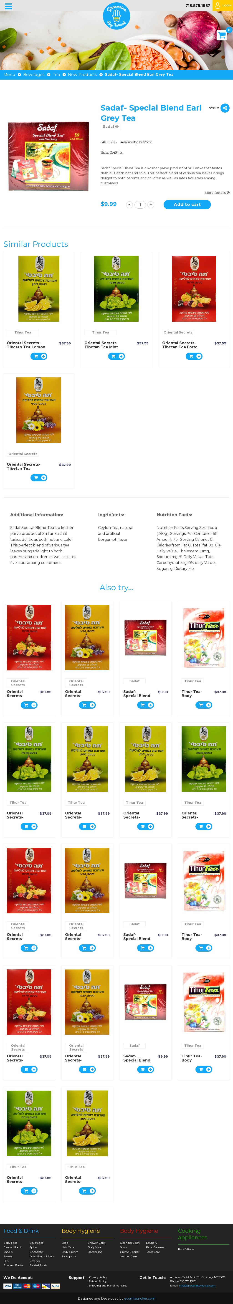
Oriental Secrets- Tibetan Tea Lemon (26, 345)
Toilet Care (153, 1251)
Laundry (151, 1242)
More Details (217, 193)
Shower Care (96, 1242)
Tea (56, 74)
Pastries (35, 1261)
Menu (9, 74)
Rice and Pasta (13, 1265)
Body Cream (70, 1251)
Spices (34, 1247)
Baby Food (10, 1242)
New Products (82, 74)
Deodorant (95, 1251)
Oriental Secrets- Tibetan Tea (24, 466)
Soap (65, 1242)
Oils (5, 1261)
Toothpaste (69, 1256)
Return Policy (98, 1281)
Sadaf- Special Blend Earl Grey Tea (136, 696)
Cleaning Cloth (130, 1242)
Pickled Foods (38, 1265)
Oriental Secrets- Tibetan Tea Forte (180, 345)
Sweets (8, 1256)
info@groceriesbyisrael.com (197, 1285)
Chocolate (36, 1251)
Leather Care (128, 1256)
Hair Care (68, 1247)
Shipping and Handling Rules (108, 1285)
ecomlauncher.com (139, 1298)
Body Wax (94, 1247)
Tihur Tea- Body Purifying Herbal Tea (192, 698)
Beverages (34, 74)
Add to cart (187, 204)
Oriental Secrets (178, 332)
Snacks (8, 1251)
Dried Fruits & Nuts (42, 1256)
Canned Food (12, 1247)
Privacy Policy (98, 1277)
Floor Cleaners (155, 1247)
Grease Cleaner (129, 1251)
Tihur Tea (22, 332)
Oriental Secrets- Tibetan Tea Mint (101, 345)
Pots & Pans (186, 1249)
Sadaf (111, 126)
